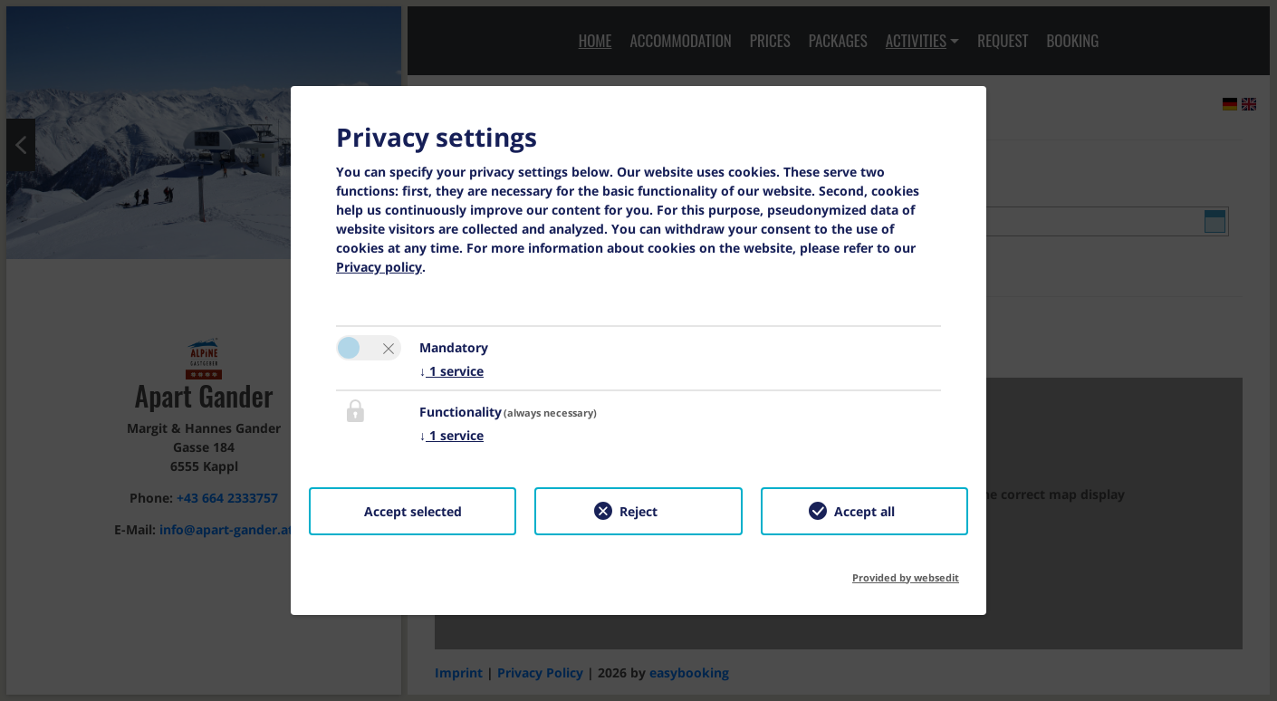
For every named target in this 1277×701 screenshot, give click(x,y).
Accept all (864, 511)
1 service (451, 370)
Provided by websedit (905, 572)
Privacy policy (379, 266)
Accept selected (413, 511)
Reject (638, 511)
